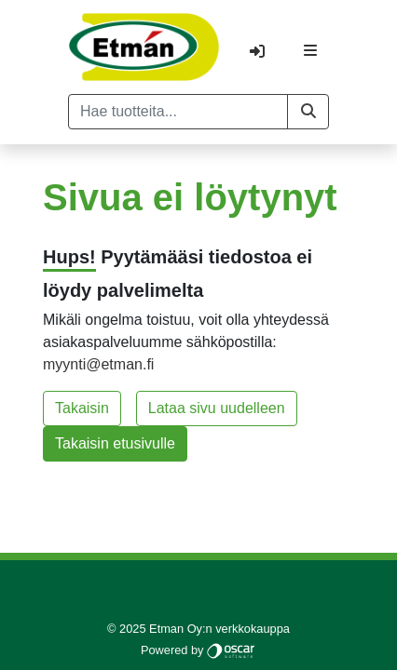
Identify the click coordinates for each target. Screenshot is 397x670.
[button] (308, 111)
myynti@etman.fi (98, 364)
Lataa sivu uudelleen (216, 408)
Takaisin (82, 408)
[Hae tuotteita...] (178, 111)
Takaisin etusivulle (115, 443)
